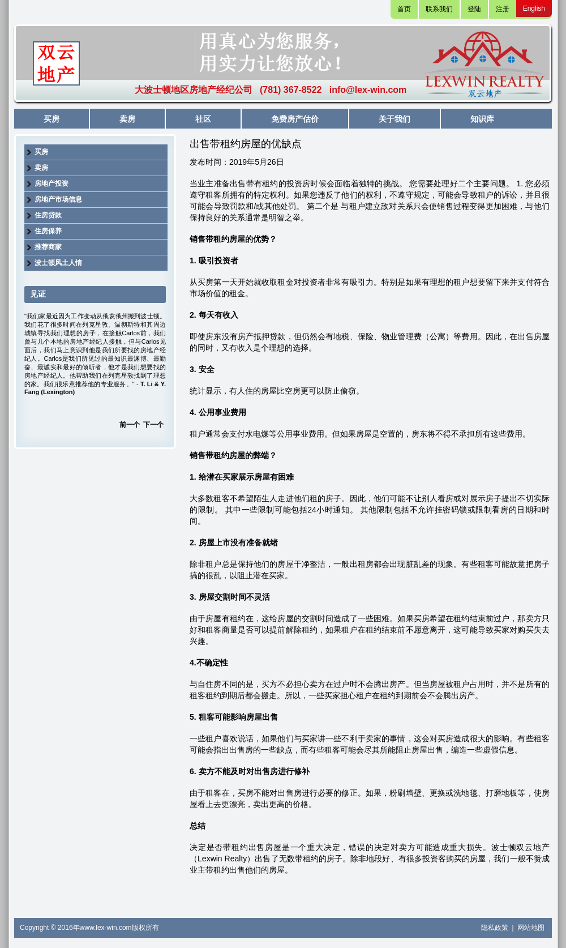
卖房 (127, 118)
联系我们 (439, 9)
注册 (502, 9)
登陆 (474, 9)
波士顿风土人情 (58, 263)
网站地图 (530, 928)
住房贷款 (48, 215)
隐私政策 (495, 928)
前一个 (129, 425)
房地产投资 (51, 183)
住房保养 (48, 231)
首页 (404, 9)
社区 (203, 118)
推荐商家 (48, 247)
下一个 (153, 425)
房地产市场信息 (58, 199)
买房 (51, 118)
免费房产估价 (295, 118)
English (534, 8)
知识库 (482, 118)
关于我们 (394, 118)
